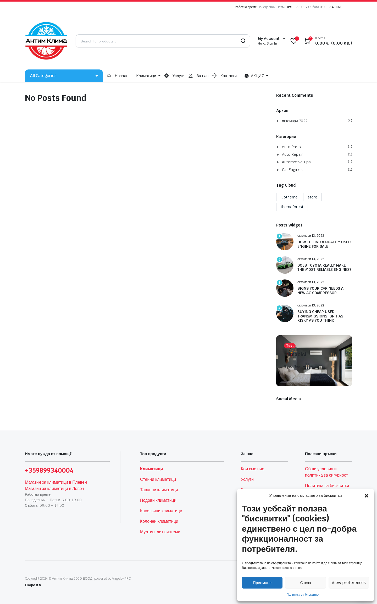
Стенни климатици (158, 479)
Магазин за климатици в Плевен (56, 482)
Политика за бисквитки (302, 594)
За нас (202, 75)
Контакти (228, 75)
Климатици (146, 75)
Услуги (179, 75)
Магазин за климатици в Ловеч (54, 488)
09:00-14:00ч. (330, 7)
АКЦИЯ (254, 76)
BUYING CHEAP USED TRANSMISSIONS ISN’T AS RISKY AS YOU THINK (320, 316)
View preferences (349, 582)
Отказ (305, 582)
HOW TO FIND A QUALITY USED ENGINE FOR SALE (324, 244)
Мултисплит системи (160, 532)
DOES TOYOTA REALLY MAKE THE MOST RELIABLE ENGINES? (324, 267)
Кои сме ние (252, 469)
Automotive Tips (296, 162)
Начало (121, 75)
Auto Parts (291, 146)
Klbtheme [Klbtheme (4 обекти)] (289, 197)
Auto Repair (292, 154)
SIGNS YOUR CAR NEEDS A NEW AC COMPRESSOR (320, 290)
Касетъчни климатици (161, 511)
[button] (366, 495)
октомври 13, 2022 (310, 236)
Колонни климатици (159, 521)
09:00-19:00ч (297, 7)
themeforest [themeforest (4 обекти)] (292, 206)
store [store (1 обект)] (312, 197)
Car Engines (292, 169)
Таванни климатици (159, 490)
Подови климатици (158, 500)
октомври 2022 (294, 120)
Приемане (262, 582)
